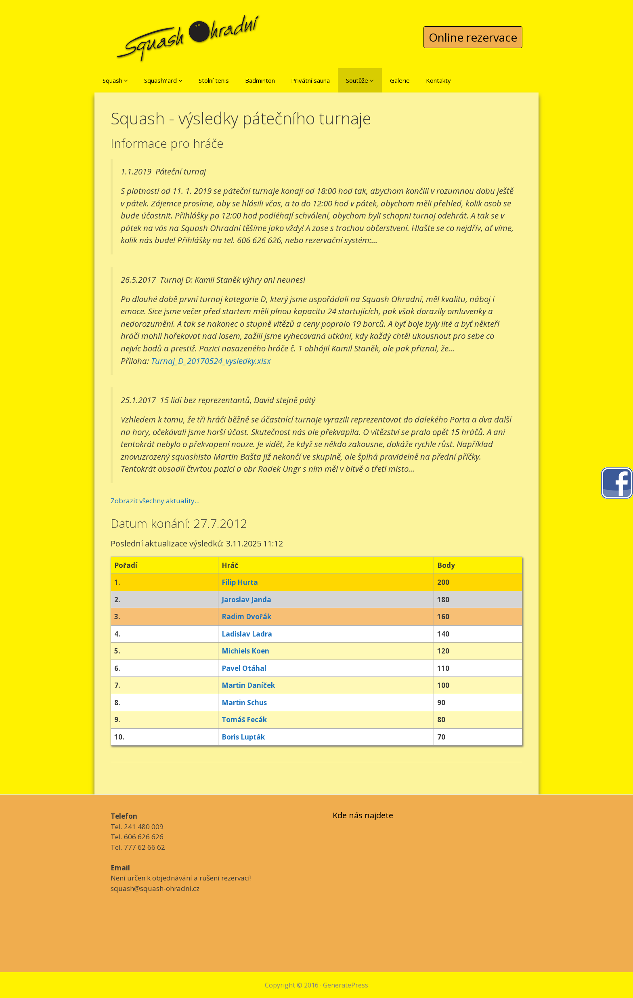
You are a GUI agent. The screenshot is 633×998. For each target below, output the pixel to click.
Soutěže (360, 80)
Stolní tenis (214, 80)
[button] (126, 80)
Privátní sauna (310, 80)
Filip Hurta (240, 582)
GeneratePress (345, 985)
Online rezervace (473, 37)
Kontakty (438, 80)
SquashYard (163, 80)
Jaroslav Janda (246, 599)
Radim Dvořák (246, 616)
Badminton (260, 80)
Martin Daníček (248, 685)
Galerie (400, 80)
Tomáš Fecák (244, 719)
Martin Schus (244, 702)
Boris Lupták (243, 737)
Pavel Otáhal (244, 668)
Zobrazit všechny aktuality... (155, 500)
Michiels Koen (245, 651)
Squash (115, 80)
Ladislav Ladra (247, 634)
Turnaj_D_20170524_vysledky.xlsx (211, 360)
